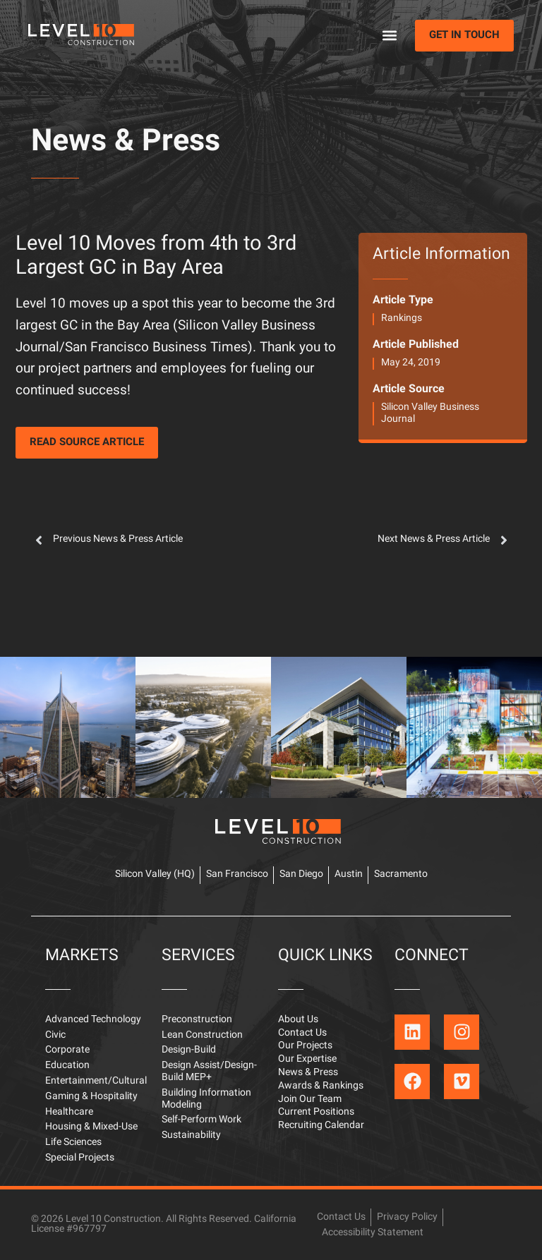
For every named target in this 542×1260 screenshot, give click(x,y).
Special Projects (79, 1158)
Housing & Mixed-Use (91, 1127)
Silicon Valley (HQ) (155, 874)
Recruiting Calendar (321, 1125)
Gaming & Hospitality (91, 1096)
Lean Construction (202, 1035)
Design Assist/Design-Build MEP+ (209, 1071)
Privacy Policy (407, 1217)
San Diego (301, 874)
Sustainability (191, 1135)
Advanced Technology (93, 1019)
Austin (349, 874)
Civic (55, 1035)
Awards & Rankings (320, 1086)
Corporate (67, 1050)
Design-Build (189, 1050)
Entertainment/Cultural (96, 1081)
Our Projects (305, 1046)
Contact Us (302, 1033)
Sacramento (401, 874)
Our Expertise (307, 1059)
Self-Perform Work (201, 1120)
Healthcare (69, 1112)
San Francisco (237, 874)
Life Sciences (73, 1142)
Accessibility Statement (372, 1233)
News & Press (125, 142)
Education (67, 1065)
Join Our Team (310, 1099)
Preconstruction (197, 1019)
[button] (389, 35)
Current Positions (316, 1112)
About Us (298, 1019)
